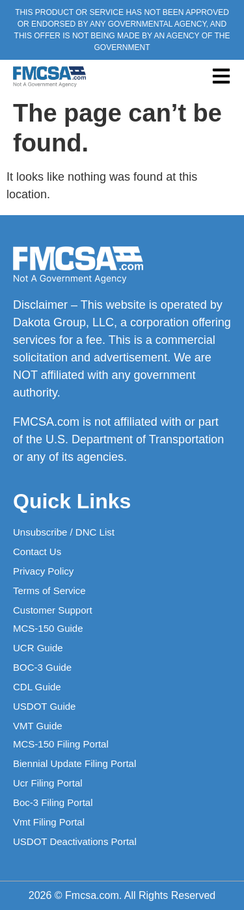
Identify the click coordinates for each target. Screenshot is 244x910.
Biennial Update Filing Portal (74, 763)
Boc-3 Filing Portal (53, 802)
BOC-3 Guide (42, 667)
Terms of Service (49, 590)
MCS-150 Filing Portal (61, 743)
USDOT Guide (44, 706)
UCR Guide (38, 647)
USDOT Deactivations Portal (75, 841)
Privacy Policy (43, 571)
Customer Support (52, 610)
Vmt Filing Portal (49, 821)
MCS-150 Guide (48, 628)
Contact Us (37, 551)
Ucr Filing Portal (48, 782)
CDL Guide (37, 686)
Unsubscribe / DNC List (64, 532)
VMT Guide (37, 725)
